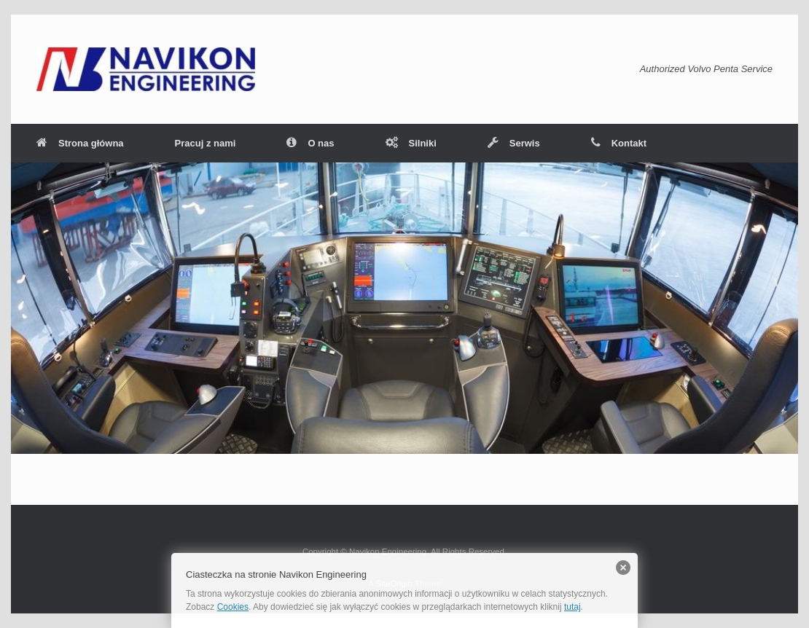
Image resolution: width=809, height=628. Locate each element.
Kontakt (618, 143)
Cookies (233, 607)
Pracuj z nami (205, 143)
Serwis (514, 143)
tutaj (572, 607)
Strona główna (80, 143)
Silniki (411, 143)
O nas (310, 143)
